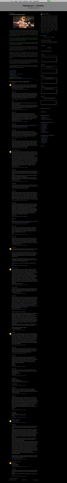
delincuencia (15, 78)
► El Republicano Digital (44, 136)
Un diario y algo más (15, 150)
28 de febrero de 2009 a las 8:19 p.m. (19, 188)
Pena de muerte (29, 78)
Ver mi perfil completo (45, 32)
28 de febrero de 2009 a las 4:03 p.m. (19, 109)
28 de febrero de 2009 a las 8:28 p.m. (19, 200)
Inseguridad (24, 78)
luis (12, 101)
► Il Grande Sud (43, 140)
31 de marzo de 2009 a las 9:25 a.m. (19, 466)
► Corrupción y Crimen (44, 123)
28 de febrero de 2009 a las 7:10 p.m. (19, 127)
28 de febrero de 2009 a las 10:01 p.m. (20, 265)
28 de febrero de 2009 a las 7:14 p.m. (19, 137)
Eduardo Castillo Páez (15, 461)
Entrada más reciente (12, 479)
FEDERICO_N (14, 267)
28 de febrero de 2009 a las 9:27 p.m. (19, 234)
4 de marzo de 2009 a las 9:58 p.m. (19, 375)
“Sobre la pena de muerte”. (13, 71)
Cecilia (13, 83)
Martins (13, 332)
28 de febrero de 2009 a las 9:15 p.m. (19, 223)
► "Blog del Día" (43, 116)
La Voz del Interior (54, 42)
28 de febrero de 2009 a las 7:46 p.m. (19, 167)
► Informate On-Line (44, 128)
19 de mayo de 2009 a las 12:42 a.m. (19, 476)
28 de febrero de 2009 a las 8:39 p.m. (19, 216)
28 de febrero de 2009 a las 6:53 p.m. (19, 121)
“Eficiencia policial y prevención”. (14, 76)
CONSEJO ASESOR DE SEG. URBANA (18, 311)
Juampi (13, 247)
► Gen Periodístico (44, 127)
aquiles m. (13, 368)
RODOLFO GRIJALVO (15, 419)
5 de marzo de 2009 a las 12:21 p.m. (19, 393)
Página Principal (24, 479)
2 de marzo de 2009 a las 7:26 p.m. (19, 309)
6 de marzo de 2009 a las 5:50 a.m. (19, 417)
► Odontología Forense (44, 132)
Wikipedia (53, 37)
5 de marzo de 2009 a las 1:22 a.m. (19, 385)
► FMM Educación (44, 126)
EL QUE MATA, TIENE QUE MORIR (17, 14)
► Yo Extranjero (43, 142)
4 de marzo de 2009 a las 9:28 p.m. (19, 366)
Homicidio (20, 78)
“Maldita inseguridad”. (12, 75)
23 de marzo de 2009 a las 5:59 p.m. (19, 422)
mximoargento (14, 287)
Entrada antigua (35, 479)
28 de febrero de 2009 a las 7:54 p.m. (19, 181)
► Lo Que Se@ (43, 129)
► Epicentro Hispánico (44, 139)
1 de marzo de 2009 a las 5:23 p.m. (19, 293)
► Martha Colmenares (44, 141)
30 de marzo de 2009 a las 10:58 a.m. (19, 459)
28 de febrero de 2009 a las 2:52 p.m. (19, 89)
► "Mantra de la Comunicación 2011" (46, 119)
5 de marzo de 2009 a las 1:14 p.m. (19, 409)
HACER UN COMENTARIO (13, 478)
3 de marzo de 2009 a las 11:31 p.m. (19, 353)
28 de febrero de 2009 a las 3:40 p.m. (19, 99)
